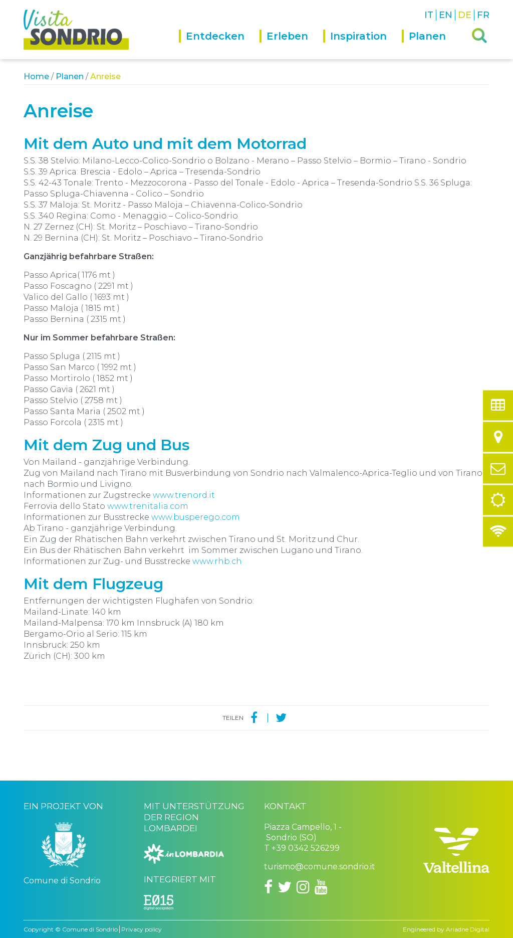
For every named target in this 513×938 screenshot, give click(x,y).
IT (428, 15)
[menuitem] (219, 44)
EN (445, 15)
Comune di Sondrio (90, 929)
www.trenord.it (184, 495)
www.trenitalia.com (146, 506)
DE (464, 15)
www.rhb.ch (217, 561)
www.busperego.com (195, 517)
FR (483, 15)
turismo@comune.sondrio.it (319, 866)
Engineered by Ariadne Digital (446, 929)
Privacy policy (141, 929)
